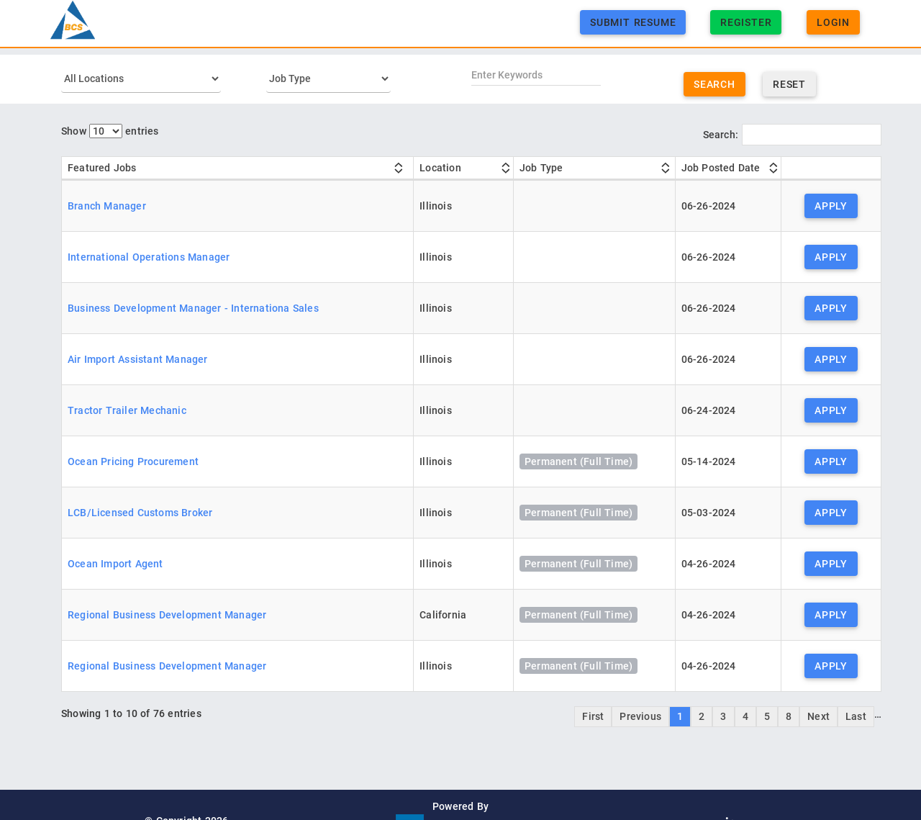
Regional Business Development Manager (167, 615)
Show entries (110, 131)
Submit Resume (633, 29)
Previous (640, 716)
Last (855, 716)
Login (833, 29)
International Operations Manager (149, 257)
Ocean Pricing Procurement (133, 461)
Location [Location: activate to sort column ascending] (440, 168)
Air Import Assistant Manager (138, 359)
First (593, 716)
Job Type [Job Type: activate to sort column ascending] (541, 168)
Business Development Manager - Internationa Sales (193, 308)
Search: (792, 134)
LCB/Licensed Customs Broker (140, 512)
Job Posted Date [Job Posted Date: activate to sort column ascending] (721, 168)
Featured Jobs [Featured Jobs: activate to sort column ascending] (102, 168)
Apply (831, 206)
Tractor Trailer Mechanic (127, 410)
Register (745, 29)
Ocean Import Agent (115, 563)
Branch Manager (107, 206)
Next (818, 716)
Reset (789, 84)
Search (714, 84)
